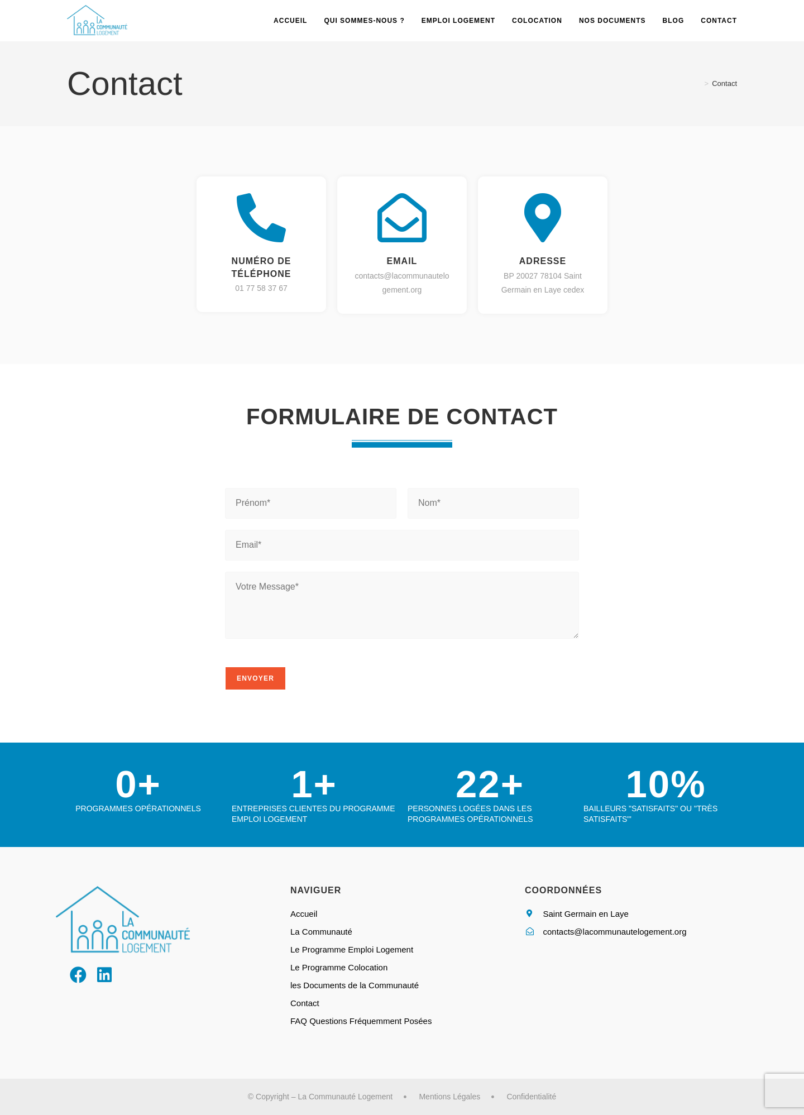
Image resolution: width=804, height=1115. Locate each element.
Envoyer (255, 678)
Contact (724, 83)
